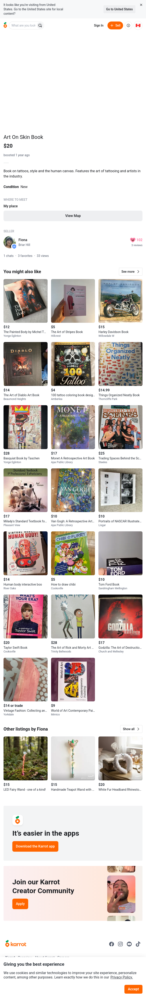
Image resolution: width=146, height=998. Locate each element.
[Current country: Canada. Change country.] (138, 25)
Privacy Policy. (121, 977)
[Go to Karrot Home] (15, 944)
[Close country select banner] (141, 5)
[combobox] (23, 25)
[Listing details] (73, 198)
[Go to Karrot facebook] (111, 944)
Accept (133, 989)
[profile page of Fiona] (10, 242)
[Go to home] (5, 25)
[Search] (40, 25)
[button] (130, 272)
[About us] (128, 25)
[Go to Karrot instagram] (120, 944)
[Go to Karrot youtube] (129, 944)
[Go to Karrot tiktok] (138, 944)
